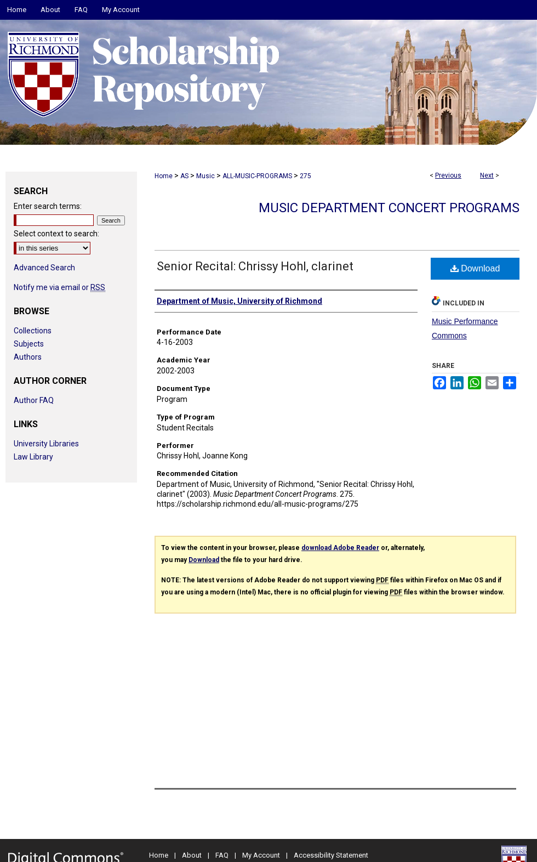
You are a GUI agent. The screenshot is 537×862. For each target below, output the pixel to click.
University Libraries (46, 443)
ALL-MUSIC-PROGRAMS (257, 176)
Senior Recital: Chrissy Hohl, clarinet (255, 266)
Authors (28, 357)
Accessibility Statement (331, 855)
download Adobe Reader (340, 548)
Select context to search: (56, 233)
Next (487, 175)
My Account (261, 855)
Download (475, 268)
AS (184, 176)
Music (205, 176)
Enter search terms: (48, 206)
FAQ (221, 855)
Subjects (29, 343)
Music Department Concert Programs (389, 208)
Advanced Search (44, 267)
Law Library (33, 456)
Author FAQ (34, 400)
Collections (33, 330)
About (192, 855)
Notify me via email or (59, 287)
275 (305, 176)
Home (164, 176)
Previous (448, 175)
